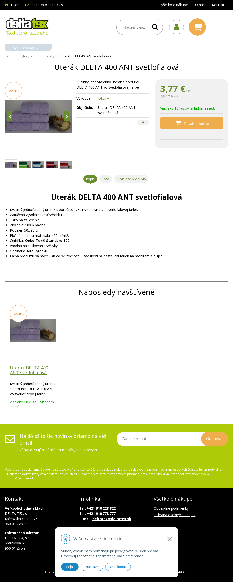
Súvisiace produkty (131, 179)
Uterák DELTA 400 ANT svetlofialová (29, 370)
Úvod (15, 4)
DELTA (103, 98)
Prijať (70, 567)
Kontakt (218, 4)
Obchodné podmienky (171, 508)
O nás (199, 4)
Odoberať (214, 439)
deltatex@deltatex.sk (48, 4)
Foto (105, 179)
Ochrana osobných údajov (174, 514)
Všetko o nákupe (174, 4)
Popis (90, 179)
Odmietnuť (118, 567)
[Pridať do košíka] (191, 123)
